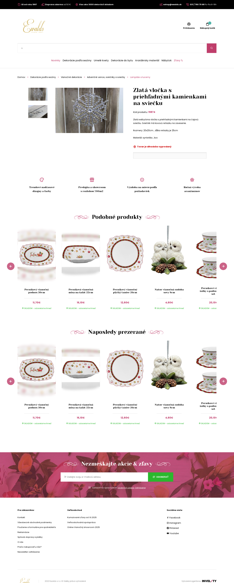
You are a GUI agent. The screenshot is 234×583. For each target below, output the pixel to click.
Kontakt (21, 507)
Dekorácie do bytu (122, 51)
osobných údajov (126, 478)
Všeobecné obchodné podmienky (35, 512)
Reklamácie (23, 522)
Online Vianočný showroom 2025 (83, 517)
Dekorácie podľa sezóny (77, 51)
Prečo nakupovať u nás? (30, 537)
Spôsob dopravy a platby (30, 527)
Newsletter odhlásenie (29, 542)
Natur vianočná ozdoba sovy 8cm (169, 281)
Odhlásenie (140, 478)
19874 (151, 102)
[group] (40, 261)
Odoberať (160, 467)
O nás (20, 532)
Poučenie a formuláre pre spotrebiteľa (37, 517)
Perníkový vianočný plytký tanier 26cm (125, 281)
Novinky (55, 51)
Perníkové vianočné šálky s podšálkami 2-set (213, 281)
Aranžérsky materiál (147, 51)
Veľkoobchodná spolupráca (81, 512)
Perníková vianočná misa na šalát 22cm (80, 281)
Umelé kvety (101, 51)
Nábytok (166, 51)
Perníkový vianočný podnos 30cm (36, 281)
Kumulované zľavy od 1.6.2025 (82, 507)
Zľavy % (178, 51)
